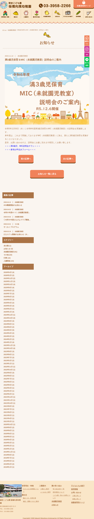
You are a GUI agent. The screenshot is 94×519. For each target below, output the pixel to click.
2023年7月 (8, 357)
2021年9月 (8, 406)
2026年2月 (8, 275)
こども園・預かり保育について (61, 496)
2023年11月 (8, 345)
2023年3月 (8, 360)
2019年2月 (8, 464)
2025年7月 (8, 294)
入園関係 (7, 261)
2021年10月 (8, 403)
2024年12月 (8, 315)
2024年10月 (8, 318)
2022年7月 (8, 379)
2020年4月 (8, 440)
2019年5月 (8, 461)
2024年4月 (8, 333)
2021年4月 (8, 418)
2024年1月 (8, 342)
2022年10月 (8, 370)
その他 (6, 255)
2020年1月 (8, 449)
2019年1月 (8, 467)
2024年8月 (8, 324)
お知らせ (7, 249)
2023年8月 (8, 354)
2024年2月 (8, 339)
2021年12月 (8, 397)
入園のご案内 (44, 489)
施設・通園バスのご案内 (31, 501)
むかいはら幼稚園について (31, 490)
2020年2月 (8, 446)
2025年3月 (8, 306)
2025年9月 (8, 287)
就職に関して (76, 499)
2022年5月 (8, 385)
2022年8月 (8, 376)
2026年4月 (8, 272)
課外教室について (58, 492)
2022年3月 (8, 391)
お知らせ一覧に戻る (47, 174)
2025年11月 (8, 281)
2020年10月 (8, 424)
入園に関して (76, 496)
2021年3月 (8, 421)
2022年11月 (8, 367)
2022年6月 (8, 382)
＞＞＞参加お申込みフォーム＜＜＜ (20, 149)
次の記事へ (68, 159)
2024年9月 (8, 321)
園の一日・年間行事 (29, 498)
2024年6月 (8, 327)
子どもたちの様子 (78, 486)
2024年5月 (8, 330)
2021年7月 (8, 409)
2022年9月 (8, 373)
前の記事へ (26, 159)
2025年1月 (8, 312)
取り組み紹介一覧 (58, 489)
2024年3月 (8, 336)
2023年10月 (8, 348)
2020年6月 (8, 434)
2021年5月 (8, 415)
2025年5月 (8, 300)
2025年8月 (8, 291)
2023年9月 (8, 351)
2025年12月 (8, 278)
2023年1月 (8, 363)
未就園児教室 (9, 252)
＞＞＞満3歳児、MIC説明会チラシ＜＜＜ (22, 146)
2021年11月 (8, 400)
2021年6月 (8, 412)
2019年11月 (8, 452)
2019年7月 (8, 458)
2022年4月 (8, 388)
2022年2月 (8, 394)
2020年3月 (8, 443)
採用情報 (74, 489)
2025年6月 (8, 297)
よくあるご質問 (45, 492)
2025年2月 (8, 309)
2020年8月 (8, 430)
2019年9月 (8, 455)
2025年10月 (8, 284)
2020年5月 (8, 437)
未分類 (6, 246)
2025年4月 (8, 303)
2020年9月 (8, 427)
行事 (5, 258)
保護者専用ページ (78, 502)
